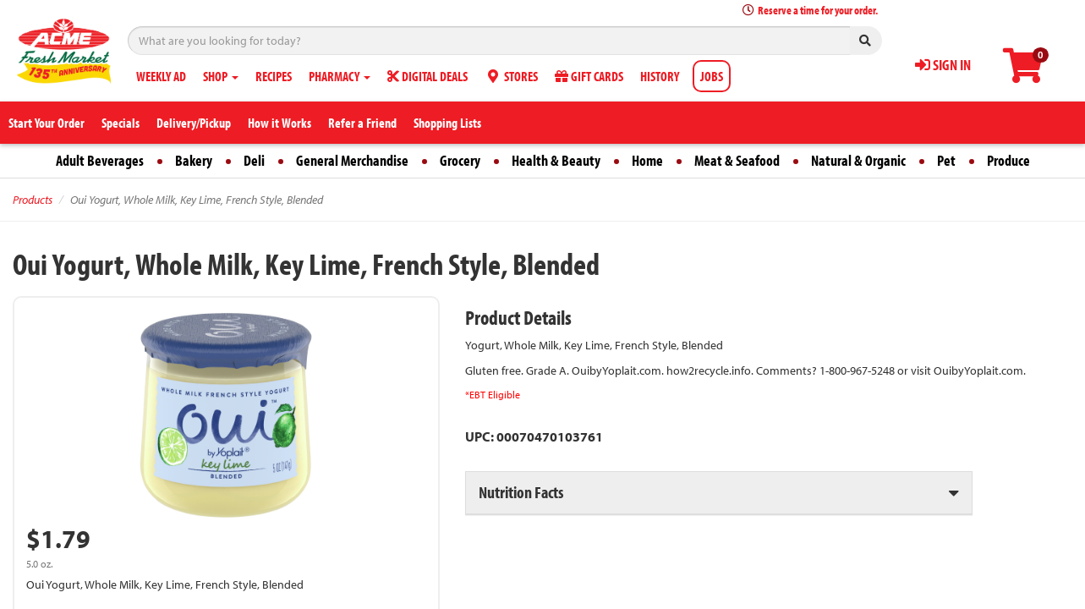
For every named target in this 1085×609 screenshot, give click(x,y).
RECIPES (273, 76)
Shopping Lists (447, 122)
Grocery (460, 160)
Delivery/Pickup (193, 122)
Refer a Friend (362, 122)
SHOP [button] (220, 76)
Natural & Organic (858, 160)
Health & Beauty (556, 160)
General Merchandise (352, 160)
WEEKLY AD (161, 76)
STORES (511, 76)
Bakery (193, 160)
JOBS (711, 76)
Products (32, 199)
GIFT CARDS (589, 76)
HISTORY (659, 76)
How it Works (279, 122)
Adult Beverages (100, 160)
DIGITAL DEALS (427, 76)
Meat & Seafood (737, 160)
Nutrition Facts (521, 491)
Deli (254, 160)
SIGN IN (943, 64)
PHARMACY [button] (339, 76)
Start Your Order (46, 122)
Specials (120, 122)
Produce (1008, 160)
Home (647, 160)
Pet (946, 160)
